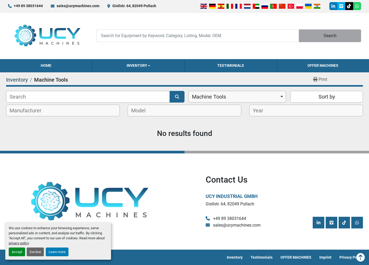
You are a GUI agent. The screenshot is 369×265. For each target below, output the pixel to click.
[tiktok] (349, 6)
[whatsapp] (357, 6)
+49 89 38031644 (28, 6)
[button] (138, 65)
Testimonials (230, 65)
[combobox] (237, 97)
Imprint (325, 257)
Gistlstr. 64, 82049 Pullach (134, 6)
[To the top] (360, 257)
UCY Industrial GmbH (232, 196)
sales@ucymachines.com (78, 6)
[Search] (197, 35)
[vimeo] (341, 6)
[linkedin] (333, 6)
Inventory (137, 65)
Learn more (57, 252)
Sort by (327, 97)
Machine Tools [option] (209, 97)
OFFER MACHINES (322, 65)
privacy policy (19, 243)
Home (46, 65)
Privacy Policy (351, 257)
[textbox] (28, 110)
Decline (35, 252)
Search (330, 35)
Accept (17, 252)
